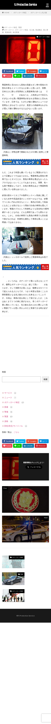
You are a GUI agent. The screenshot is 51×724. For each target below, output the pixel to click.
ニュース (10, 397)
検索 (4, 372)
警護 (20, 27)
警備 (8, 412)
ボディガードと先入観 (39, 13)
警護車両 (8, 32)
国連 (8, 407)
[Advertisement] (25, 344)
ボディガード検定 (20, 13)
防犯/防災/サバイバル (15, 426)
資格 (8, 421)
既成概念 (38, 30)
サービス (10, 393)
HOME (6, 12)
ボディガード (9, 30)
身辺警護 (16, 32)
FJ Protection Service (25, 4)
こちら (16, 432)
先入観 (31, 30)
